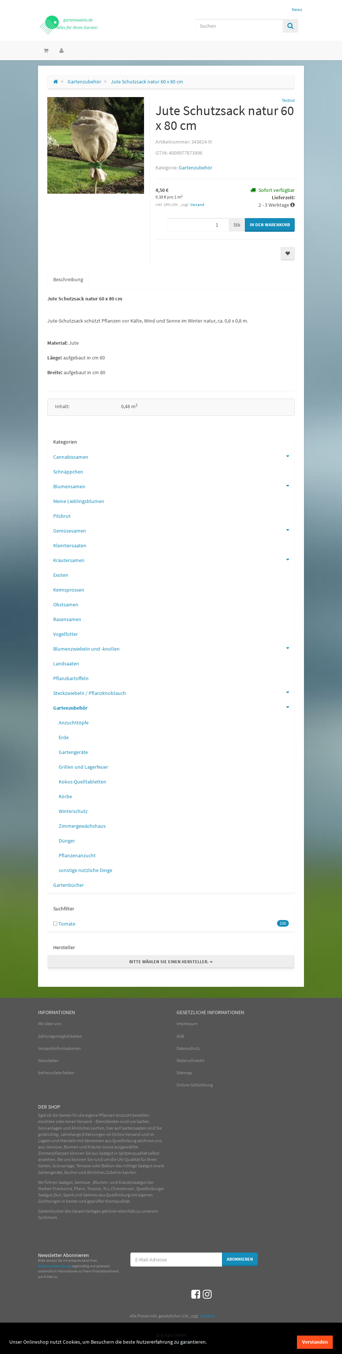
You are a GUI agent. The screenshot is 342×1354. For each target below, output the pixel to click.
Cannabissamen (173, 456)
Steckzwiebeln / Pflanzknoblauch (173, 692)
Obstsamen (65, 604)
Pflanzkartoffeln (71, 678)
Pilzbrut (62, 516)
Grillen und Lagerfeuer (83, 767)
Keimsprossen (68, 589)
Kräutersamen (173, 559)
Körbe (65, 796)
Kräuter (95, 1147)
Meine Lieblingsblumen (78, 501)
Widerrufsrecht (190, 1060)
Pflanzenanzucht (77, 855)
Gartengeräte (73, 752)
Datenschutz (188, 1048)
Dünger (67, 840)
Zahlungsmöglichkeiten (60, 1036)
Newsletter (48, 1060)
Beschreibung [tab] (68, 279)
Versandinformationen (59, 1048)
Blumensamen (173, 485)
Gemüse (54, 1147)
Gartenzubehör (195, 167)
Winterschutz (73, 811)
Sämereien (94, 1140)
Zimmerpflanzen (53, 1153)
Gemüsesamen (173, 530)
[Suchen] (239, 26)
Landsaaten (66, 663)
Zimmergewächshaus (82, 826)
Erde (64, 737)
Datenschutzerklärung (54, 1266)
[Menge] (198, 225)
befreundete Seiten (56, 1072)
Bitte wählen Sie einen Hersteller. (171, 961)
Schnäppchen (68, 471)
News (297, 9)
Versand (197, 204)
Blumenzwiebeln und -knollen (173, 648)
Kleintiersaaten (69, 545)
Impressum (187, 1023)
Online (118, 1134)
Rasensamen (67, 619)
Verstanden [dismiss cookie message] (315, 1342)
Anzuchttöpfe (74, 722)
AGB (180, 1036)
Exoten (60, 575)
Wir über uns (49, 1023)
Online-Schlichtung (195, 1085)
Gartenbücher (68, 885)
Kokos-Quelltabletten (82, 781)
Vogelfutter (65, 634)
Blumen (71, 1147)
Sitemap (184, 1072)
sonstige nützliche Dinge (85, 870)
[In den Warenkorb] (270, 225)
